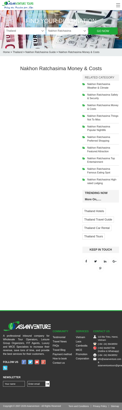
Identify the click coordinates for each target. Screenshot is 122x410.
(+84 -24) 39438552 (107, 355)
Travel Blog (59, 350)
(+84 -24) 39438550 (107, 344)
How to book (60, 358)
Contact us (59, 362)
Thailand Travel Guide (98, 219)
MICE (79, 350)
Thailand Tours (93, 236)
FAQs (56, 345)
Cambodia (81, 345)
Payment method (62, 354)
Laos (78, 341)
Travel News (60, 341)
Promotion (81, 354)
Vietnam (80, 337)
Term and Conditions (78, 406)
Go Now (103, 31)
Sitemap (115, 406)
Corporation (82, 358)
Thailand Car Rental (97, 228)
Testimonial (59, 337)
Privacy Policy (100, 406)
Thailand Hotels (94, 211)
